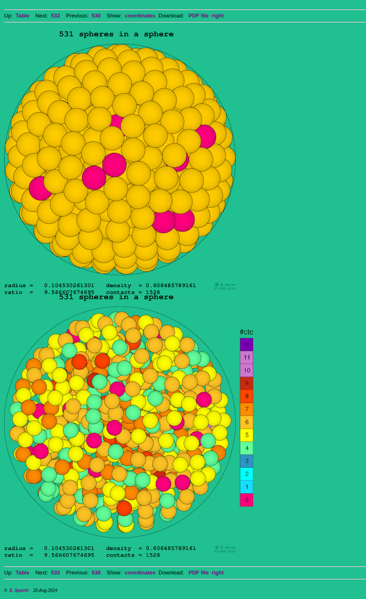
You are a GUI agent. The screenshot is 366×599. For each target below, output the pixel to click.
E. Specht (19, 590)
